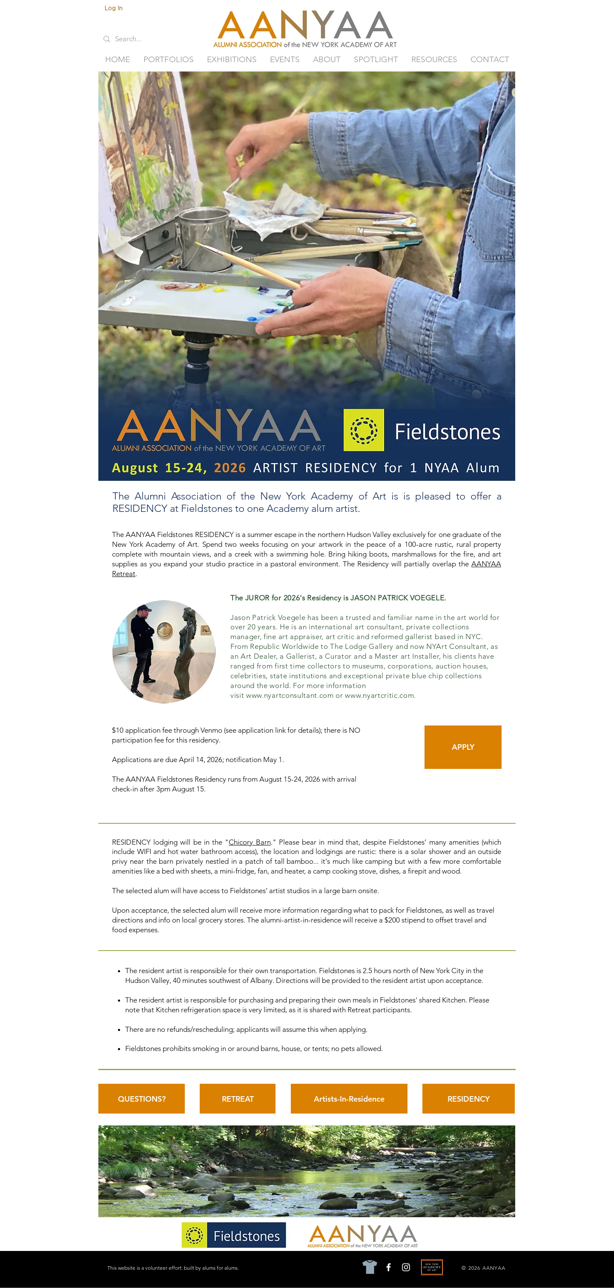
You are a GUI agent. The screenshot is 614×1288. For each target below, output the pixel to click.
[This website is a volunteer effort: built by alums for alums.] (174, 1267)
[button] (168, 59)
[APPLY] (463, 747)
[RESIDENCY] (468, 1099)
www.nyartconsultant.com (290, 695)
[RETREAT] (237, 1099)
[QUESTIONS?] (141, 1099)
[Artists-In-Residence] (349, 1099)
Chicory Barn (249, 842)
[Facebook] (388, 1267)
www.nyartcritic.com (379, 695)
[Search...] (134, 39)
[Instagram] (406, 1267)
